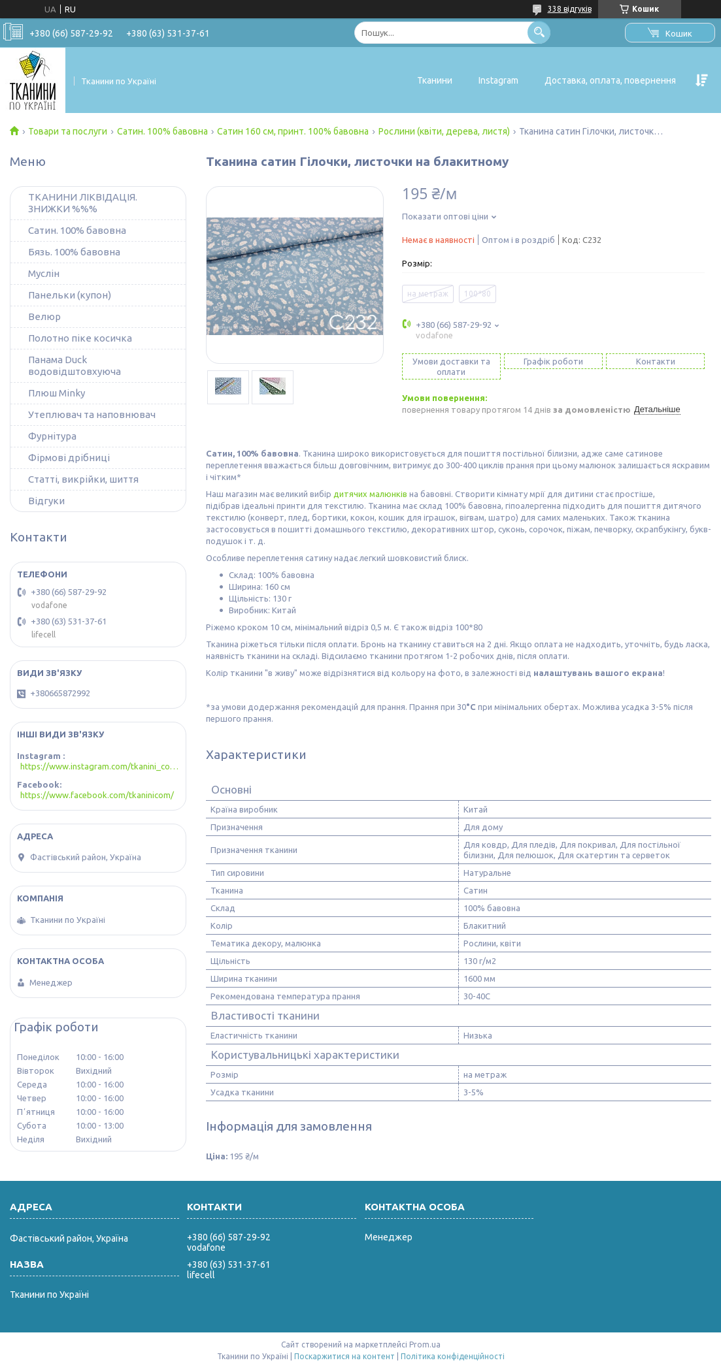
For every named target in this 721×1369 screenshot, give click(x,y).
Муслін (43, 273)
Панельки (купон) (69, 294)
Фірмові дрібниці (69, 457)
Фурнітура (52, 436)
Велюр (44, 316)
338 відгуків (570, 9)
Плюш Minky (56, 392)
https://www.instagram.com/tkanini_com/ (99, 766)
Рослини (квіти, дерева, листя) (444, 131)
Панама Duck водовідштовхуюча (74, 365)
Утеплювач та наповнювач (92, 414)
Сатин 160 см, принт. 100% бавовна (293, 131)
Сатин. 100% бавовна (162, 131)
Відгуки (46, 500)
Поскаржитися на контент (344, 1356)
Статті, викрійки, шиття (83, 479)
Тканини (434, 80)
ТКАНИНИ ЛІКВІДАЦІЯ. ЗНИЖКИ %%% (82, 202)
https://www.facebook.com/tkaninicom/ (97, 794)
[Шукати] (539, 32)
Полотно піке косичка (80, 338)
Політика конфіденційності (453, 1356)
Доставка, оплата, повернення (610, 80)
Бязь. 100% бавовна (74, 251)
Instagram (498, 80)
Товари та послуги (67, 131)
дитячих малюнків (370, 493)
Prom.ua (425, 1344)
